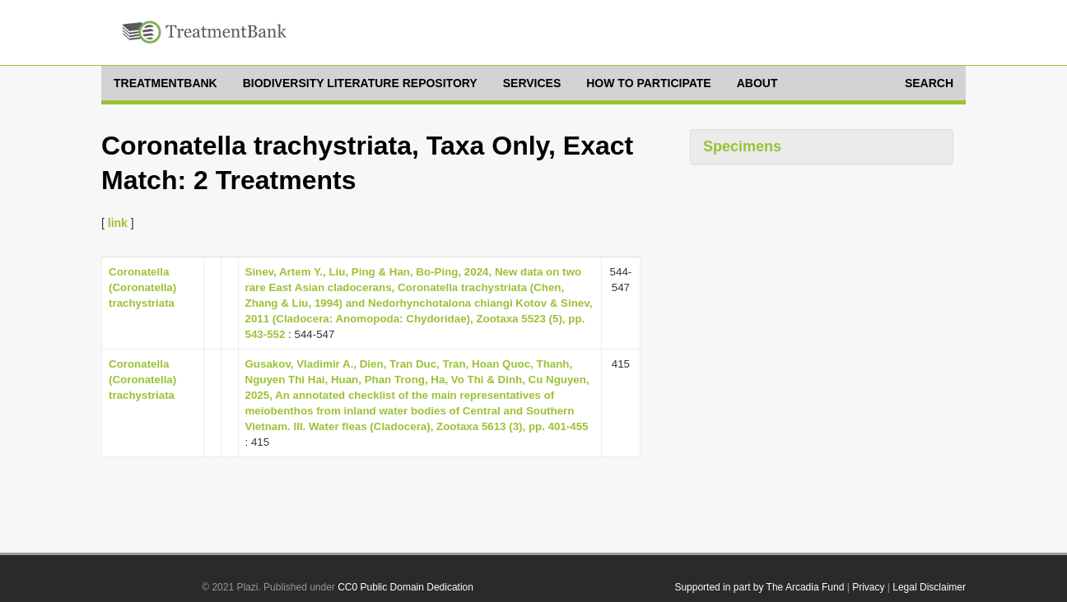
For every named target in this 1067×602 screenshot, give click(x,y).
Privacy (868, 587)
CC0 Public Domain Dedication (405, 587)
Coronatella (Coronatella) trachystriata (142, 287)
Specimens (742, 146)
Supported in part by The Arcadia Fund (759, 587)
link (118, 222)
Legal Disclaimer (929, 587)
